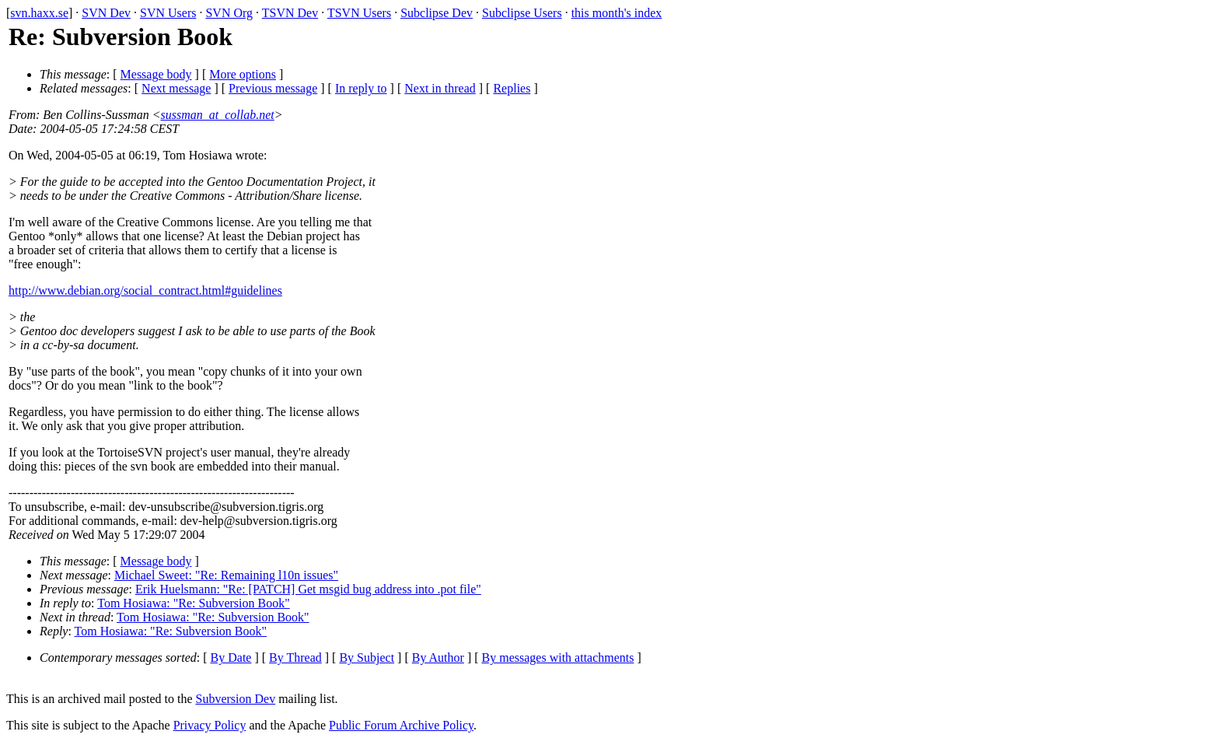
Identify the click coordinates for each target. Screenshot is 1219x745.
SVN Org (229, 12)
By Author (438, 657)
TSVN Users (359, 12)
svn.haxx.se (39, 12)
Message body (156, 74)
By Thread (295, 657)
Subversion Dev (236, 698)
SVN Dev (106, 12)
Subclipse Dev (436, 12)
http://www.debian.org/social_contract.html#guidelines (145, 290)
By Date (231, 657)
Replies (511, 88)
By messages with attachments (558, 657)
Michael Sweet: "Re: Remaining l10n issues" (226, 575)
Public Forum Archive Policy (401, 725)
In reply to (361, 88)
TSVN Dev (290, 12)
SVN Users (168, 12)
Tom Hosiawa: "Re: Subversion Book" (193, 603)
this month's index (616, 12)
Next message (176, 88)
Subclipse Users (522, 12)
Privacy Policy (209, 725)
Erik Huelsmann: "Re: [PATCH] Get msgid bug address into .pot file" (308, 589)
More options (242, 74)
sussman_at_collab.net (217, 114)
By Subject (366, 657)
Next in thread (440, 88)
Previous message (273, 88)
